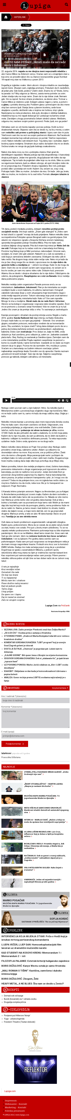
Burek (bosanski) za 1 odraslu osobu (20, 999)
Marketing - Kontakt (14, 1107)
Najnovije (9, 766)
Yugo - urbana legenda (14, 1019)
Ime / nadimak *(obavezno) (35, 699)
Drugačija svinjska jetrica (15, 1002)
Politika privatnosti (14, 1110)
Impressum (10, 1100)
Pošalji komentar (15, 744)
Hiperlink (20, 17)
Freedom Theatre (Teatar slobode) (19, 1022)
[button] (4, 4)
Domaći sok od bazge (13, 996)
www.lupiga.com (22, 1115)
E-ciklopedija (16, 1009)
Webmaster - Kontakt (15, 1103)
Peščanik (65, 605)
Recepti (11, 990)
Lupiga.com (10, 1091)
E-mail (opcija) (35, 735)
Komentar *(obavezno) (35, 717)
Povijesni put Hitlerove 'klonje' (17, 1015)
